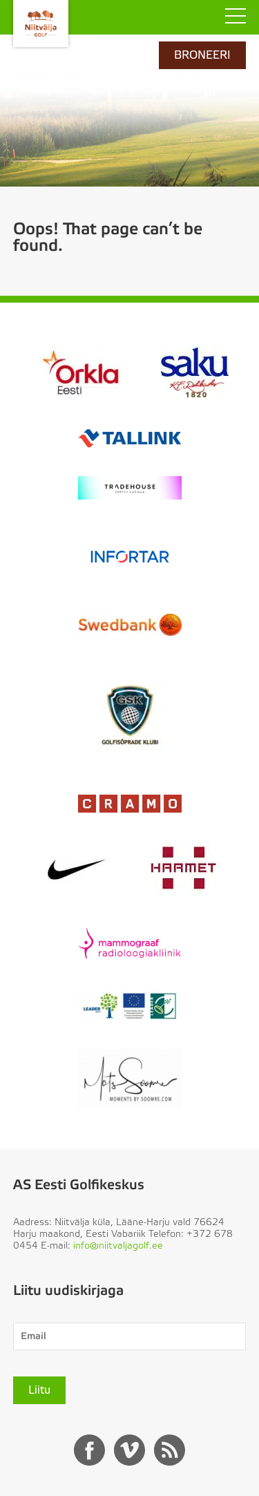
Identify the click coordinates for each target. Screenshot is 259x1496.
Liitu (39, 1390)
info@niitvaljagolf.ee (118, 1245)
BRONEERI (202, 55)
